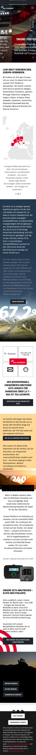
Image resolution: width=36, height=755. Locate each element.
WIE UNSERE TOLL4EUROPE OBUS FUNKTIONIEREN (18, 641)
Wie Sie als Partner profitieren (17, 438)
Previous (3, 57)
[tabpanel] (17, 176)
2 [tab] (18, 193)
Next (33, 57)
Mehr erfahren (18, 302)
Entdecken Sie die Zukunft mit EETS (18, 402)
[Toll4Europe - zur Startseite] (7, 7)
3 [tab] (20, 193)
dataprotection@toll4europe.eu (18, 744)
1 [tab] (16, 193)
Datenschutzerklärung (16, 751)
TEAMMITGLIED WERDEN (13, 695)
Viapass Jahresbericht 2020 (21, 559)
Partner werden (11, 683)
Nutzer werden (11, 689)
